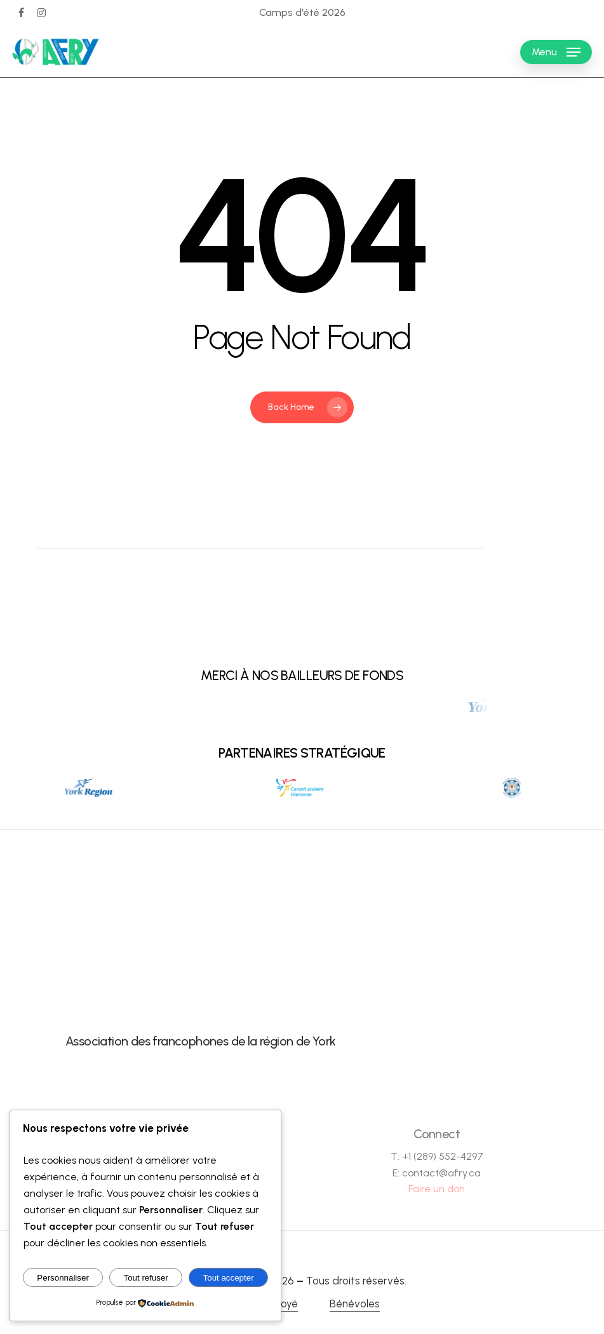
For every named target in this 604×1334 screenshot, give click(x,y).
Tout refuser (146, 1278)
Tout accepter (228, 1278)
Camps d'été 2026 (302, 12)
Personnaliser (63, 1278)
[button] (556, 52)
